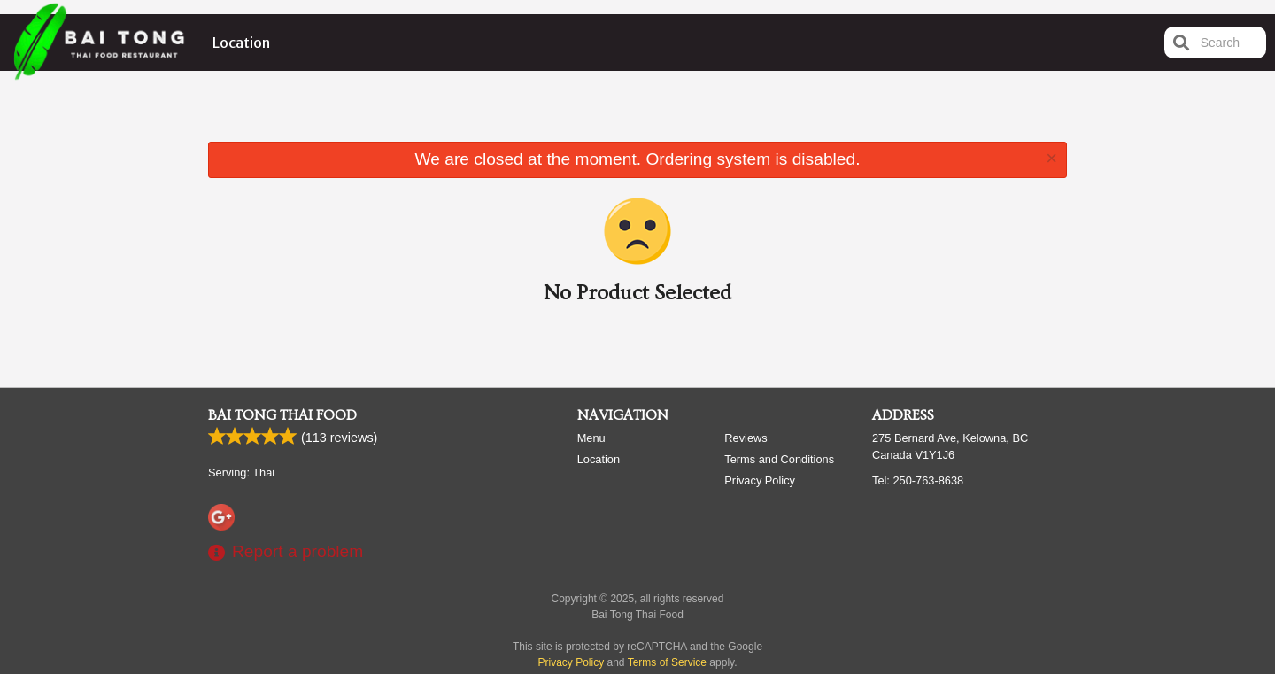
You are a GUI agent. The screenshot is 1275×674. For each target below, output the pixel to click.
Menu (591, 438)
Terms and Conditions (779, 459)
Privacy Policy (759, 480)
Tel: (917, 480)
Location (241, 42)
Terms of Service (667, 662)
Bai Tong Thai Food (282, 415)
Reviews (745, 438)
